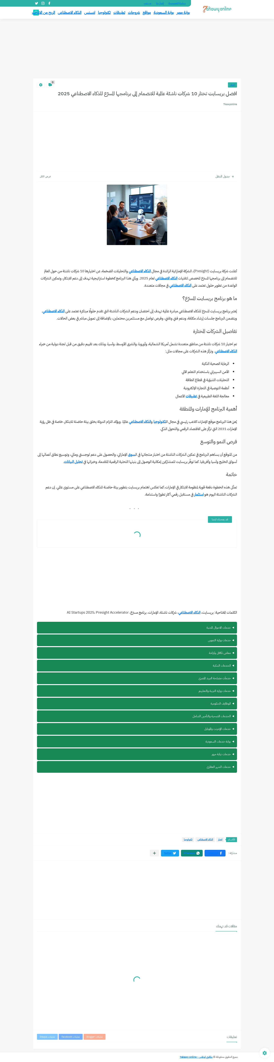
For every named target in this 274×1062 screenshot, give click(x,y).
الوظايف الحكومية (221, 703)
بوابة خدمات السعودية (218, 741)
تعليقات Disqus (47, 1037)
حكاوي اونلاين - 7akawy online (196, 1057)
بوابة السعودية (164, 12)
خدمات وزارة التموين (219, 640)
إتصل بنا (160, 3)
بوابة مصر (183, 12)
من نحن (147, 3)
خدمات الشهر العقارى (219, 767)
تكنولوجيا (104, 12)
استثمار (199, 494)
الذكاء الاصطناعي (140, 271)
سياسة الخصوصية (177, 3)
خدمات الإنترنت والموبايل (217, 729)
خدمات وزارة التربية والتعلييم (215, 691)
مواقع (147, 12)
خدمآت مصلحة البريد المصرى (215, 678)
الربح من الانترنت (43, 12)
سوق (131, 454)
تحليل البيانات (73, 461)
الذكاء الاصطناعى (69, 12)
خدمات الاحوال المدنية (218, 627)
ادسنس (89, 12)
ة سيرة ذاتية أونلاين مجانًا (137, 729)
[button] (215, 853)
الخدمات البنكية (222, 665)
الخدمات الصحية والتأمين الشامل (211, 716)
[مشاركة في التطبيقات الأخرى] (154, 853)
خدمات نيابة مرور (221, 754)
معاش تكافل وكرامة (220, 653)
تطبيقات (119, 12)
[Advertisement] (137, 49)
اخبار (232, 85)
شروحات (134, 12)
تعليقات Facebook (71, 1037)
